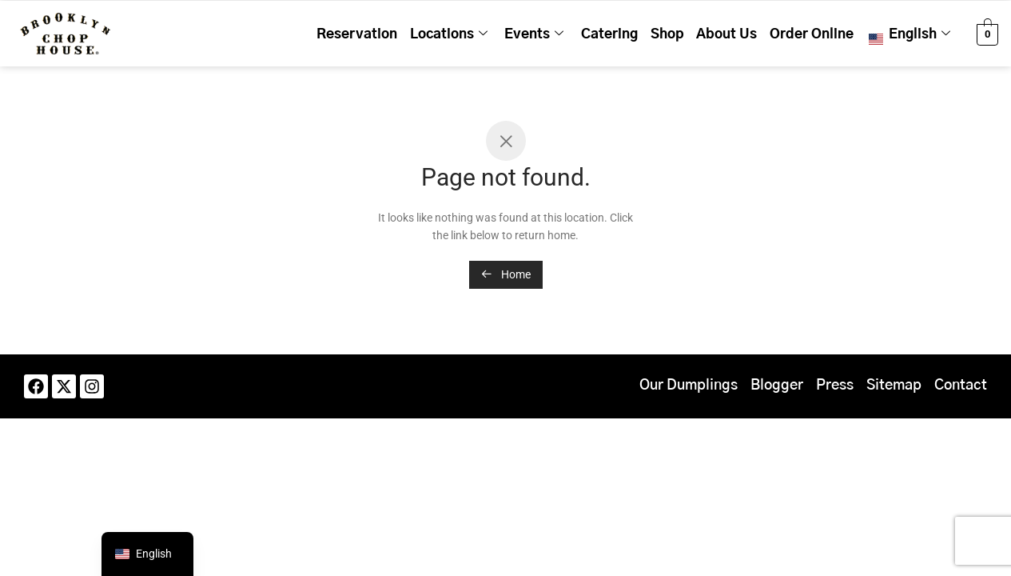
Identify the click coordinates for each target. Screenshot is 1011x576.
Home (506, 274)
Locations (477, 34)
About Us (737, 33)
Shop (682, 33)
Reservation (390, 33)
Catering (629, 33)
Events (558, 34)
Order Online (818, 33)
